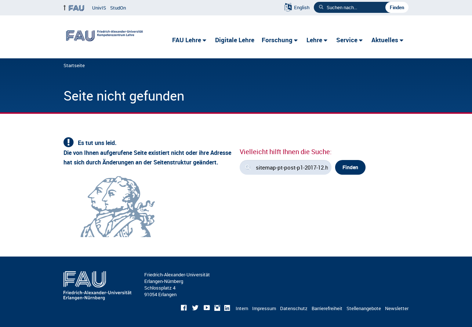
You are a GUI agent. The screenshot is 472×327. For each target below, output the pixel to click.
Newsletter (397, 308)
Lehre (314, 40)
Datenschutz (294, 308)
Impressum (264, 308)
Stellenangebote (363, 308)
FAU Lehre (186, 40)
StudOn (118, 7)
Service (346, 40)
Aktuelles (384, 40)
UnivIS (99, 7)
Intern (242, 308)
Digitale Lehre (234, 40)
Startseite (74, 65)
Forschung (277, 40)
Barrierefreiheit (327, 308)
